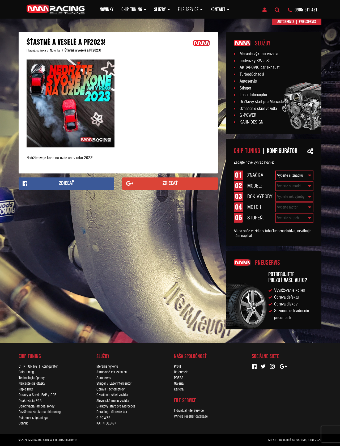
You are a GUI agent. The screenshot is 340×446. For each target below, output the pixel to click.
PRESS (178, 378)
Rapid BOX (26, 389)
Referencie (181, 372)
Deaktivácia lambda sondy (36, 406)
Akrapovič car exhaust (111, 372)
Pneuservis (307, 21)
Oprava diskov (286, 304)
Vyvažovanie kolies (289, 290)
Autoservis (285, 21)
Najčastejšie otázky (32, 383)
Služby (162, 9)
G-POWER (103, 418)
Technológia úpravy (32, 378)
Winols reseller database (191, 416)
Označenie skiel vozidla (258, 108)
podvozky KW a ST (255, 60)
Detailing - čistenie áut (111, 412)
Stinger (245, 88)
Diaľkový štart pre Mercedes (263, 101)
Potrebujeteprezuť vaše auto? (287, 277)
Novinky (106, 9)
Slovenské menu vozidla (112, 401)
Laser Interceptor (253, 94)
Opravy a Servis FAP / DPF (37, 395)
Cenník (23, 423)
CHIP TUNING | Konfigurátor (38, 366)
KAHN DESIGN (251, 122)
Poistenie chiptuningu (33, 418)
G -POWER (248, 115)
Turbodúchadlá (252, 74)
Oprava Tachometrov (110, 389)
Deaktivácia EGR (30, 401)
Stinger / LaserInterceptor (113, 383)
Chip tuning (133, 9)
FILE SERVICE (190, 9)
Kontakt (219, 9)
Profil (177, 366)
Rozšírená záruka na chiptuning (40, 412)
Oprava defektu (286, 297)
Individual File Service (189, 411)
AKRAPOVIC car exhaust (259, 67)
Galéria (179, 383)
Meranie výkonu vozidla (259, 54)
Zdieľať (66, 183)
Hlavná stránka (36, 50)
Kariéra (179, 389)
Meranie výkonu (107, 366)
